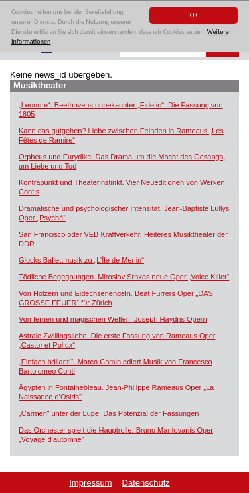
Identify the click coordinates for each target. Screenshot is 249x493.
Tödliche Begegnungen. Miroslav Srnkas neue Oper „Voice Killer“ (124, 277)
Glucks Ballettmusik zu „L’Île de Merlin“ (81, 260)
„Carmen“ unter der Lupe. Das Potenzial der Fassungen (109, 413)
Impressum (90, 483)
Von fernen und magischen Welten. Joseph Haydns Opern (113, 319)
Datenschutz (146, 483)
